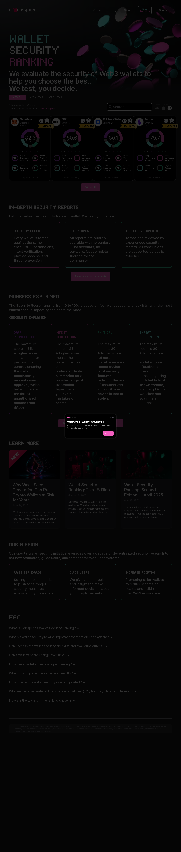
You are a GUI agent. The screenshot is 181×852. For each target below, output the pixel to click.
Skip (112, 418)
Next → (108, 433)
